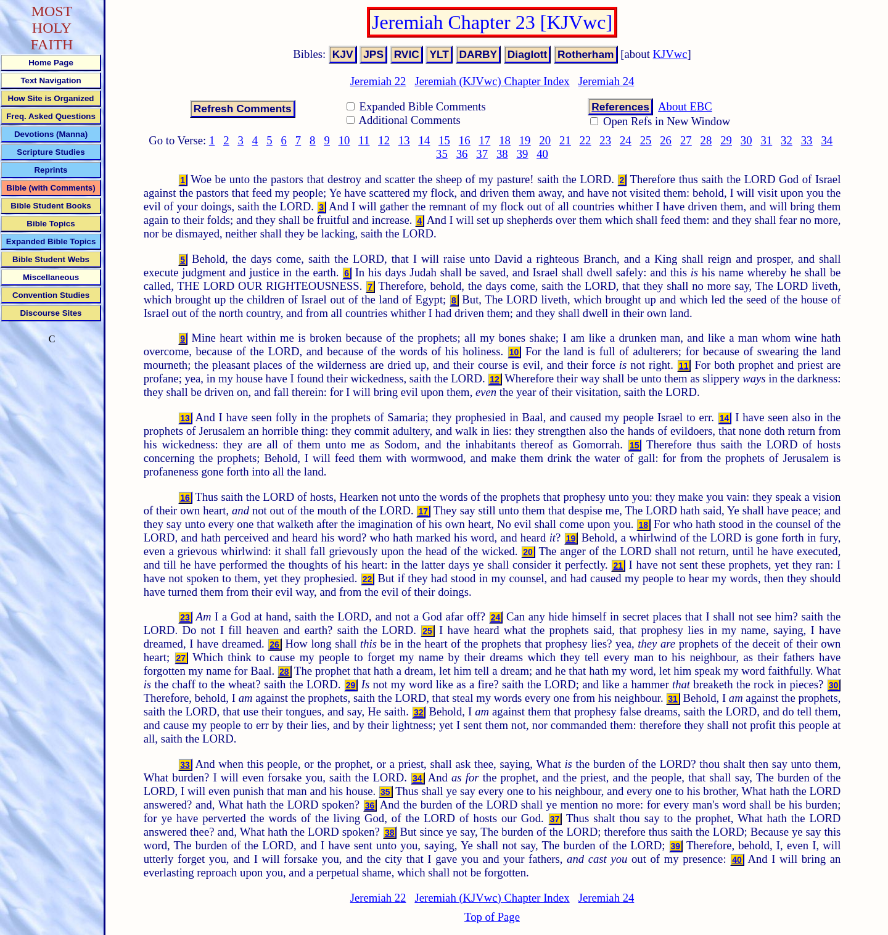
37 (482, 153)
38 (502, 153)
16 (465, 140)
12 (384, 140)
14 (424, 140)
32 (786, 140)
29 (726, 140)
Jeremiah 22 (378, 81)
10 (344, 140)
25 (646, 140)
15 (444, 140)
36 (462, 153)
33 (807, 140)
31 (766, 140)
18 (505, 140)
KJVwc (670, 53)
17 (485, 140)
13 (404, 140)
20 (545, 140)
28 (706, 140)
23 (605, 140)
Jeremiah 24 (606, 81)
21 (565, 140)
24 (625, 140)
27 (686, 140)
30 (746, 140)
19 (525, 140)
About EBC (685, 106)
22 (585, 140)
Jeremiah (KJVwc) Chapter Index (491, 81)
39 (522, 153)
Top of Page (492, 916)
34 (826, 140)
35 (442, 153)
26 (666, 140)
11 (363, 140)
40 (542, 153)
